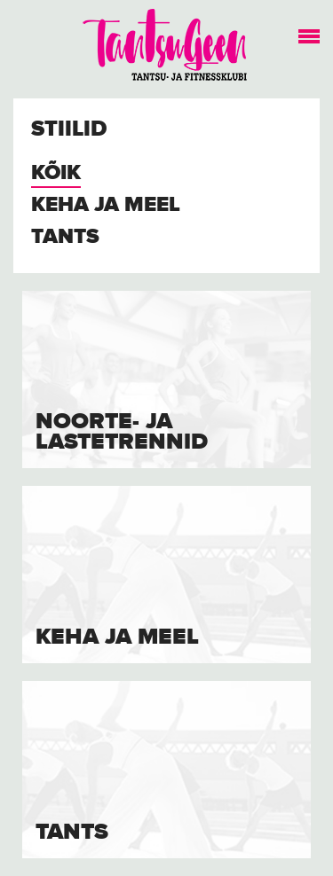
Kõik (56, 173)
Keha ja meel (105, 205)
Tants (65, 237)
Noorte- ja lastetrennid (122, 432)
